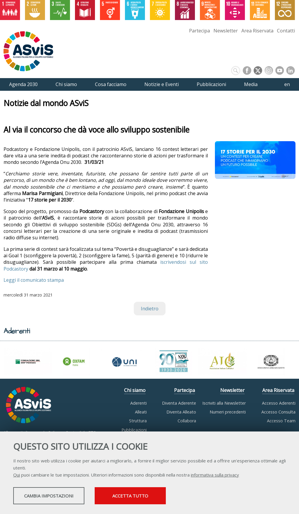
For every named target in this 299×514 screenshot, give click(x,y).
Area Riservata (257, 30)
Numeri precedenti (228, 412)
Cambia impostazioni (59, 497)
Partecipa (199, 30)
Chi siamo (135, 390)
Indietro (149, 308)
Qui (16, 476)
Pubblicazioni (134, 430)
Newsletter (225, 30)
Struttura (138, 421)
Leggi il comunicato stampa (34, 280)
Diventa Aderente (179, 403)
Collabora (187, 421)
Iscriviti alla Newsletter (224, 403)
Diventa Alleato (181, 412)
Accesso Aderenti (278, 403)
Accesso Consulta (278, 412)
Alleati (141, 412)
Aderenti (138, 403)
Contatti (286, 30)
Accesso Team (281, 421)
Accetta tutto (165, 497)
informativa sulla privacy (215, 476)
